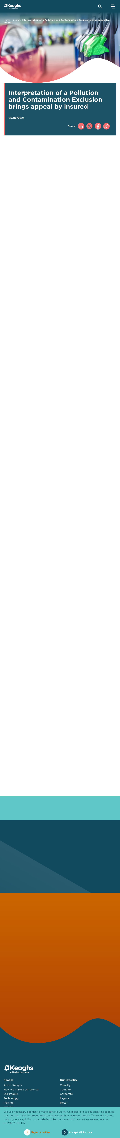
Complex (65, 1089)
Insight (16, 20)
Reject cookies (40, 1132)
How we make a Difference (21, 1089)
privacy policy (14, 1123)
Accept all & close (80, 1132)
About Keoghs (13, 1085)
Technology (11, 1098)
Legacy (64, 1098)
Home (7, 20)
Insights (8, 1102)
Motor (64, 1102)
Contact (9, 1107)
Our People (11, 1093)
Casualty (65, 1085)
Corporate (66, 1093)
